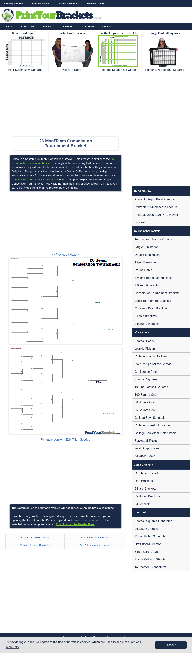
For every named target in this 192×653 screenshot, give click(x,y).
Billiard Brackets (145, 488)
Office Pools (67, 26)
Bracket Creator (96, 3)
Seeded (46, 26)
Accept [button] (171, 644)
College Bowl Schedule (150, 417)
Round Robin (143, 270)
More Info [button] (12, 647)
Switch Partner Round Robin (153, 277)
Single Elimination (146, 247)
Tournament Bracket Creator (153, 239)
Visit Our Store (71, 69)
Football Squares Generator (153, 521)
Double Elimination (147, 254)
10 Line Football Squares (151, 387)
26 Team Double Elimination (35, 537)
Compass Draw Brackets (151, 308)
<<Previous (59, 254)
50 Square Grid (145, 402)
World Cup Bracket (147, 448)
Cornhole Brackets (147, 473)
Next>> (74, 254)
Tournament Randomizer (151, 567)
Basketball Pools (146, 440)
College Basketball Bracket (152, 425)
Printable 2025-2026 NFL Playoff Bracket (156, 218)
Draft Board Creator (148, 544)
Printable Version (52, 439)
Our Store (88, 26)
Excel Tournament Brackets (153, 300)
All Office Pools (145, 456)
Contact (106, 26)
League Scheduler (68, 3)
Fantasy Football (13, 3)
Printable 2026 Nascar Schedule (156, 207)
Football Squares (146, 379)
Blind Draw (27, 26)
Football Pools (40, 3)
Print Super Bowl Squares (25, 69)
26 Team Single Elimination (95, 537)
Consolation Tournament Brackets (33, 179)
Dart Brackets (144, 480)
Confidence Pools (146, 371)
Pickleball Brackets (147, 496)
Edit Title (71, 439)
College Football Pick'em (151, 356)
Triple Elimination (146, 262)
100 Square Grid (146, 394)
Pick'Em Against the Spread (153, 364)
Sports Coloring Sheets (150, 559)
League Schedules (147, 323)
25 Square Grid (145, 410)
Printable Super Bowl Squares (155, 199)
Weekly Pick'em (145, 348)
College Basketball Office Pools (155, 433)
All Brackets (142, 503)
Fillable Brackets (146, 316)
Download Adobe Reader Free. (75, 524)
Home (9, 26)
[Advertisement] (96, 102)
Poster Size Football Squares (164, 69)
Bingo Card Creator (147, 551)
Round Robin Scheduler (150, 536)
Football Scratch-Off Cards (118, 69)
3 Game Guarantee (147, 285)
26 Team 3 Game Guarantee (35, 545)
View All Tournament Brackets (95, 545)
